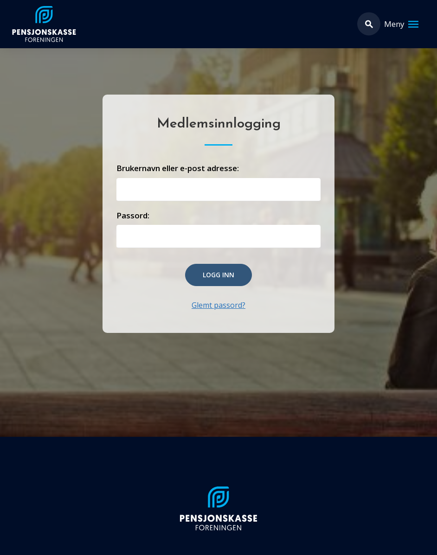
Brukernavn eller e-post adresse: (177, 168)
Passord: (132, 215)
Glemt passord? (218, 305)
